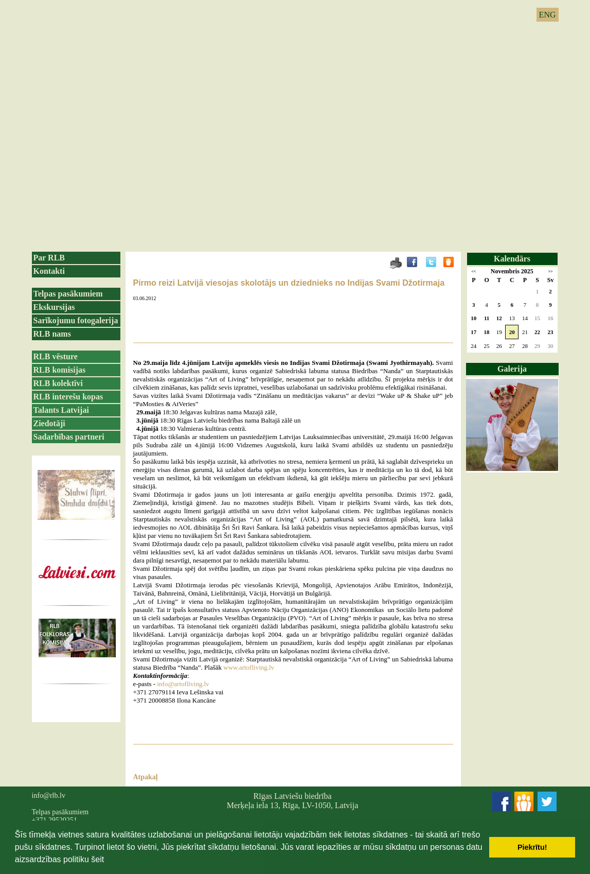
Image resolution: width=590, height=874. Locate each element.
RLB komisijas (59, 369)
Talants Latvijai (61, 410)
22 (537, 332)
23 (550, 332)
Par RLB (49, 257)
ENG (547, 14)
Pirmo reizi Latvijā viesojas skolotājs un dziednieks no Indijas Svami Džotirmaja (289, 282)
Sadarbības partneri (68, 436)
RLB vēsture (55, 356)
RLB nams (52, 333)
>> (550, 271)
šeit (97, 859)
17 (473, 332)
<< (473, 271)
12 (499, 318)
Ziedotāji (49, 423)
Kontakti (49, 271)
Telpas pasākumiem (68, 293)
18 (487, 332)
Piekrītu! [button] (532, 847)
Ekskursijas (54, 307)
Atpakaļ (145, 777)
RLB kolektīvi (58, 383)
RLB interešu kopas (68, 396)
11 (486, 318)
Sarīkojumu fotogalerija (75, 320)
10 (473, 318)
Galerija (512, 368)
